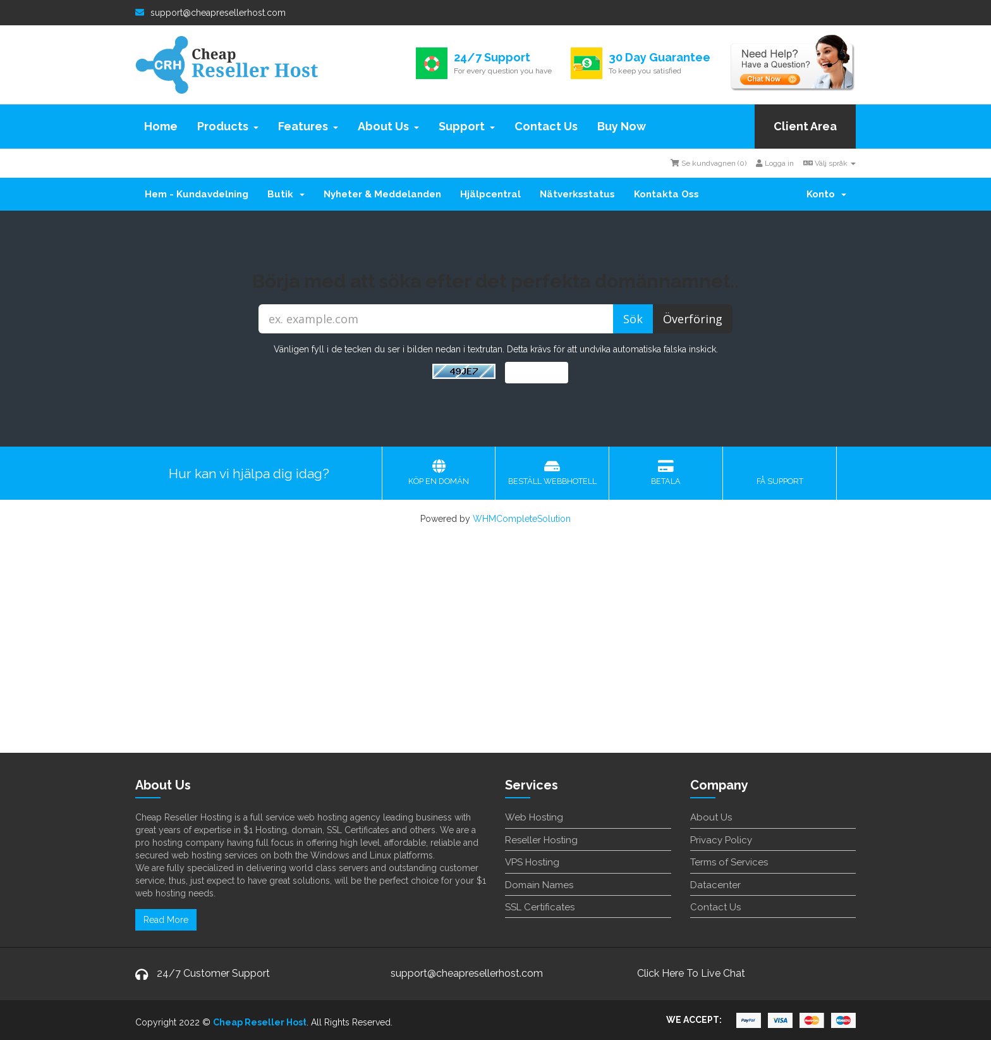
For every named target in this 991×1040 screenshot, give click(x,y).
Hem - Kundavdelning (196, 194)
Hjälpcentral (490, 194)
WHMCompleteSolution (522, 519)
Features (308, 126)
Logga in (775, 163)
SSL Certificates (540, 907)
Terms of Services (729, 862)
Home (161, 126)
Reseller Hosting (541, 840)
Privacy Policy (721, 840)
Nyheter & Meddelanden (382, 194)
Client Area (805, 126)
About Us (388, 126)
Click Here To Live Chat (691, 973)
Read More (165, 920)
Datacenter (715, 885)
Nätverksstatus (577, 194)
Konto (826, 194)
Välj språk (829, 163)
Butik (286, 194)
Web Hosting (534, 817)
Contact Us (546, 126)
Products (227, 126)
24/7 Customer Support (213, 973)
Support (467, 126)
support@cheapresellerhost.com (210, 13)
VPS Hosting (532, 862)
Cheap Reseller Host (260, 1022)
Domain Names (539, 885)
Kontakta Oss (666, 194)
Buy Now (621, 126)
